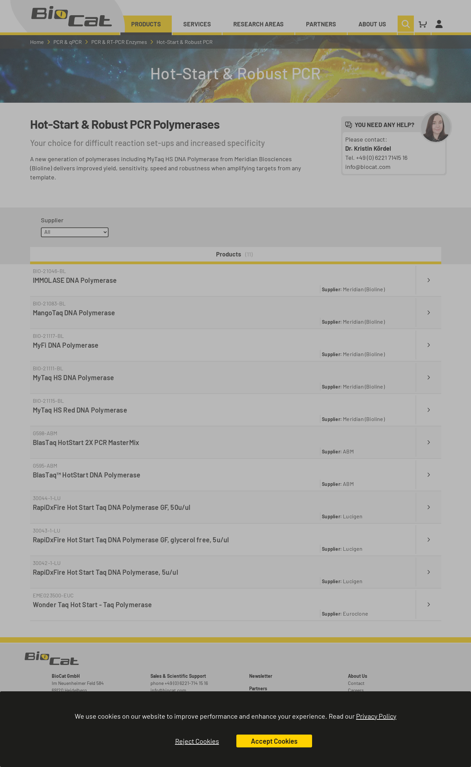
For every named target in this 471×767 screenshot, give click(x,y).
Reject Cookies (197, 741)
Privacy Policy (376, 716)
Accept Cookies (274, 741)
